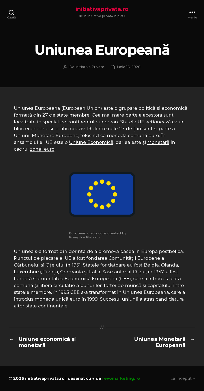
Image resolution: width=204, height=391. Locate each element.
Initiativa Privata (89, 67)
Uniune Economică (91, 142)
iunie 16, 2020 (128, 67)
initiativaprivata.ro (102, 9)
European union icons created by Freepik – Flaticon (97, 235)
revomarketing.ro (121, 378)
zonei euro (42, 149)
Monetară (158, 142)
